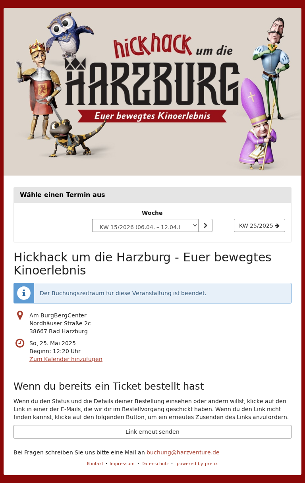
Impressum (122, 463)
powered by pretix (197, 463)
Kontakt (95, 463)
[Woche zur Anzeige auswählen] (145, 225)
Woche (152, 213)
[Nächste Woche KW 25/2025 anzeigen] (259, 225)
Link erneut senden (152, 432)
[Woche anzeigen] (205, 225)
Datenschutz (155, 463)
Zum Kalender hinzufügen (65, 359)
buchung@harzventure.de (183, 452)
